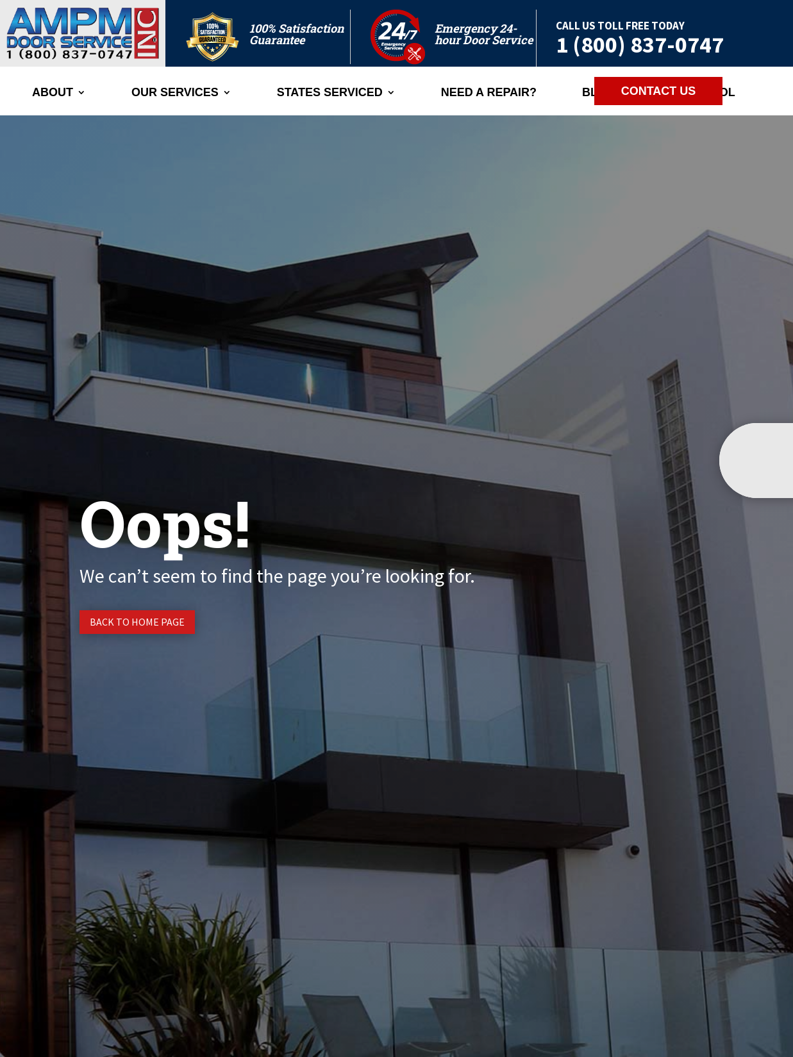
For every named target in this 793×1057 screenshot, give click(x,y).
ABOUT (52, 93)
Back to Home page (137, 621)
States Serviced (330, 93)
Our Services (175, 93)
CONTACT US (658, 91)
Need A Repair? (489, 93)
